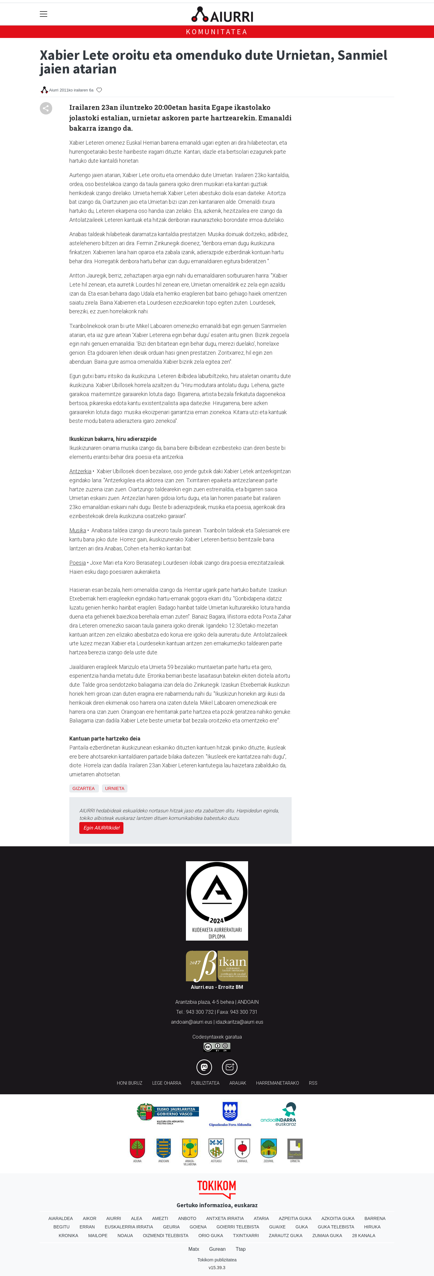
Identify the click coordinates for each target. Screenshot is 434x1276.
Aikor (89, 1218)
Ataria (261, 1218)
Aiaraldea (60, 1218)
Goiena (198, 1226)
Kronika (68, 1235)
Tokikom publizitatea (217, 1259)
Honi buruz (129, 1083)
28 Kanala (364, 1235)
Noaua (125, 1235)
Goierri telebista (237, 1226)
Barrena (375, 1218)
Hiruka (372, 1226)
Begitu (61, 1226)
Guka (302, 1226)
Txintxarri (246, 1235)
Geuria (171, 1226)
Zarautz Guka (285, 1235)
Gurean (217, 1249)
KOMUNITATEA (217, 31)
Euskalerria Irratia (129, 1226)
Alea (136, 1218)
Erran (87, 1226)
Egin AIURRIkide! (101, 828)
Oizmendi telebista (166, 1235)
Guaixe (277, 1226)
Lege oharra (166, 1083)
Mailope (98, 1235)
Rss (313, 1083)
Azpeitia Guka (295, 1218)
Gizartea (83, 788)
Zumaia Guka (327, 1235)
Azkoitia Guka (338, 1218)
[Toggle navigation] (43, 14)
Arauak (237, 1083)
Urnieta (114, 788)
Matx (193, 1249)
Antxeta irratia (225, 1218)
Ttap (241, 1249)
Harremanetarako (277, 1083)
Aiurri (113, 1218)
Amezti (160, 1218)
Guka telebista (336, 1226)
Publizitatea (205, 1083)
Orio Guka (210, 1235)
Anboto (187, 1218)
